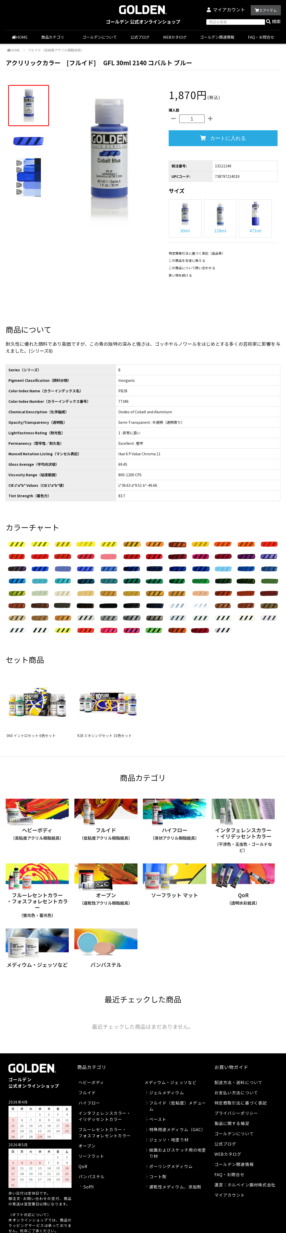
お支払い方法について (236, 1092)
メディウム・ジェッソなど (170, 1082)
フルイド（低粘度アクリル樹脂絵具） (55, 50)
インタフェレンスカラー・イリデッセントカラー (104, 1116)
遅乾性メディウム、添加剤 (175, 1187)
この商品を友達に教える (187, 260)
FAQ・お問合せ (261, 37)
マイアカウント (229, 9)
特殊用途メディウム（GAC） (177, 1129)
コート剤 (158, 1176)
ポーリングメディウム (171, 1166)
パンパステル (91, 1176)
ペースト (157, 1119)
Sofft (88, 1187)
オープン (87, 1146)
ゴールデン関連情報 (217, 37)
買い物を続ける (180, 275)
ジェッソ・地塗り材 (169, 1140)
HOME (20, 37)
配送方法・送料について (238, 1082)
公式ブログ (140, 37)
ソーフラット (91, 1156)
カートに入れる (223, 138)
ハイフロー (89, 1103)
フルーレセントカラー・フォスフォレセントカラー (104, 1132)
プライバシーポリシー (236, 1113)
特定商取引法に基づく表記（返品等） (197, 253)
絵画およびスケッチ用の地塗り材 (177, 1153)
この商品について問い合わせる (192, 267)
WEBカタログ (175, 37)
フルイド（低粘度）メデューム (177, 1106)
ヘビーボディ (91, 1082)
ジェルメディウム (166, 1092)
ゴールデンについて (99, 37)
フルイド (87, 1092)
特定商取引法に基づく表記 (240, 1103)
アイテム (266, 10)
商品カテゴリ (55, 37)
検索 (273, 21)
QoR (82, 1166)
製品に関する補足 (231, 1123)
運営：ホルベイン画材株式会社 (245, 1185)
